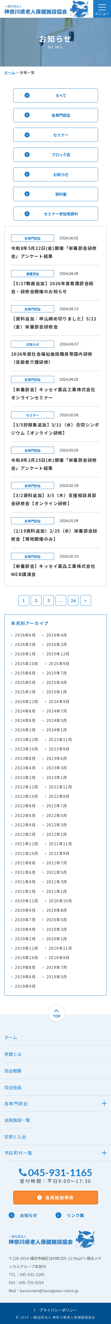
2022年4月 (25, 824)
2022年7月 (56, 805)
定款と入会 (15, 1136)
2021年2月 (25, 891)
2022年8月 (25, 805)
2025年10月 (26, 663)
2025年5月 (25, 682)
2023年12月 (26, 739)
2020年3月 (56, 929)
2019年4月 (25, 986)
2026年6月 (25, 635)
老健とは (13, 1054)
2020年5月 (56, 919)
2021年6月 (25, 872)
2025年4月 (56, 682)
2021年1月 (56, 891)
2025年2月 (25, 691)
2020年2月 (25, 938)
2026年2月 (56, 644)
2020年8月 (56, 910)
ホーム (9, 72)
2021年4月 (25, 881)
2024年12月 (26, 701)
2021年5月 (56, 872)
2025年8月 (25, 673)
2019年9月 (59, 957)
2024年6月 (25, 720)
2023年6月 (56, 758)
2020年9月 (25, 910)
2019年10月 (26, 957)
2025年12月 (58, 653)
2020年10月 (60, 900)
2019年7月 (56, 967)
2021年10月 (26, 853)
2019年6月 (25, 976)
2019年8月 (25, 967)
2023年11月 (60, 739)
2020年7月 (25, 919)
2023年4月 (25, 767)
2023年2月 (25, 777)
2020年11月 (26, 900)
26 (73, 600)
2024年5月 (56, 720)
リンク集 (70, 1215)
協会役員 (13, 1087)
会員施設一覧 (17, 1120)
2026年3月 (25, 644)
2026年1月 (25, 653)
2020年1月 (56, 938)
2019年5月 (56, 976)
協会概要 (13, 1070)
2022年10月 (26, 796)
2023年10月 (26, 749)
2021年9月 (59, 853)
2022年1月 (56, 834)
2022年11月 (60, 786)
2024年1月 (56, 729)
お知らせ (23, 1215)
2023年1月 (56, 777)
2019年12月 (26, 948)
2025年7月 (56, 673)
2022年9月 (59, 796)
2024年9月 (59, 701)
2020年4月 (25, 929)
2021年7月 (56, 862)
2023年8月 (25, 758)
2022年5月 (56, 815)
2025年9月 (59, 663)
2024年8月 (25, 711)
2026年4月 (56, 635)
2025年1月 (56, 691)
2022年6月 (25, 815)
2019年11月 (60, 948)
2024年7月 (56, 711)
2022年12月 (26, 786)
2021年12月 (26, 843)
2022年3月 (56, 824)
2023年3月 (56, 767)
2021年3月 (56, 881)
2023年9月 (59, 749)
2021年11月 (60, 843)
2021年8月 (25, 862)
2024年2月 (25, 729)
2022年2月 (25, 834)
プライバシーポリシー (55, 1310)
